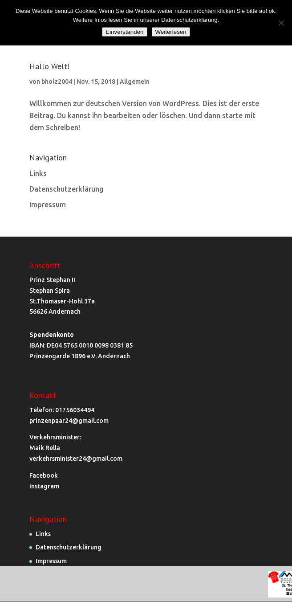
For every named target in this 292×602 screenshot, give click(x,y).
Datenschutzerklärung (66, 189)
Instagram (44, 486)
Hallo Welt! (49, 66)
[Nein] (280, 22)
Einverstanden (124, 32)
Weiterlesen (171, 32)
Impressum (47, 205)
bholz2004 (56, 81)
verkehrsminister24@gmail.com (75, 458)
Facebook (43, 475)
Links (38, 173)
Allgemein (135, 81)
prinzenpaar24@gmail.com (69, 420)
